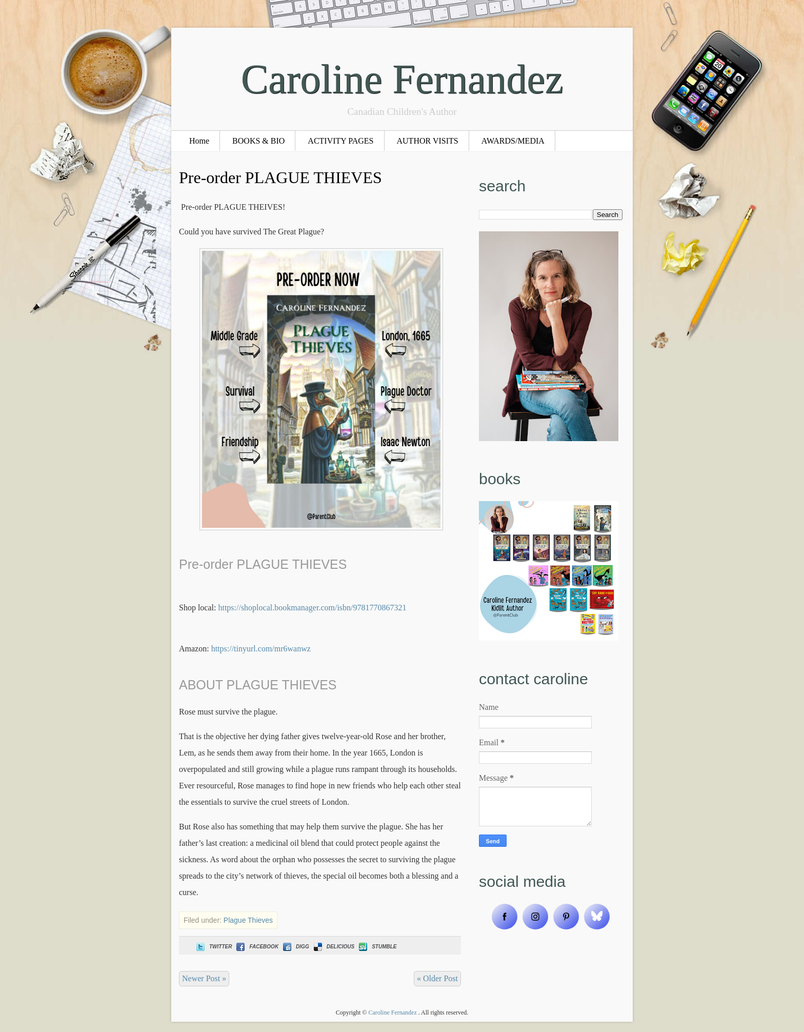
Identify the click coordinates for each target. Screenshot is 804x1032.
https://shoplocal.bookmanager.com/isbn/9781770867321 (312, 607)
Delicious (333, 946)
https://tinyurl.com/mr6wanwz (261, 648)
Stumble (376, 946)
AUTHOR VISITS (427, 140)
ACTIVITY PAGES (340, 140)
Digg (295, 946)
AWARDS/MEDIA (513, 140)
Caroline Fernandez (402, 79)
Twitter (213, 946)
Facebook (256, 946)
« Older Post (437, 978)
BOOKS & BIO (258, 140)
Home (199, 140)
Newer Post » (204, 978)
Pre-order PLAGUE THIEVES (280, 177)
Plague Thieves (248, 920)
